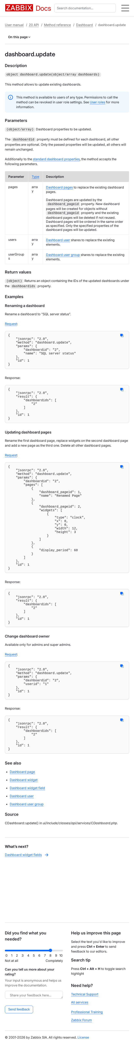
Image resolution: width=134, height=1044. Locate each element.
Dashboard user (58, 239)
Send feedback (19, 1009)
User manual (14, 25)
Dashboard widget (24, 838)
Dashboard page (22, 829)
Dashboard (84, 25)
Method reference (57, 25)
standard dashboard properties (56, 158)
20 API (34, 25)
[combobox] (85, 8)
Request (11, 322)
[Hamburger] (125, 8)
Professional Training (87, 1012)
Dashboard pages (59, 186)
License (83, 1037)
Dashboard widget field (27, 846)
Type (35, 175)
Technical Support (84, 994)
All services (79, 1002)
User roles (97, 102)
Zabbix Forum (81, 1020)
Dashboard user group (63, 253)
